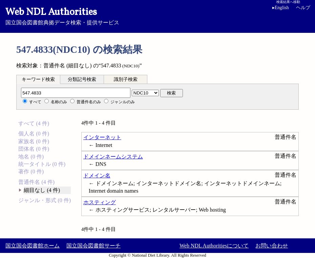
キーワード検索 (38, 79)
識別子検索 (126, 79)
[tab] (38, 79)
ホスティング (99, 202)
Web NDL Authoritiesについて (214, 246)
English (280, 7)
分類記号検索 (82, 79)
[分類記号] (75, 93)
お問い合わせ (271, 246)
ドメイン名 (96, 175)
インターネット (102, 137)
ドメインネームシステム (113, 156)
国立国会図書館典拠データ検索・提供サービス (157, 15)
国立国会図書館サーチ (93, 246)
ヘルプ (303, 7)
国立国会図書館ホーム (32, 246)
